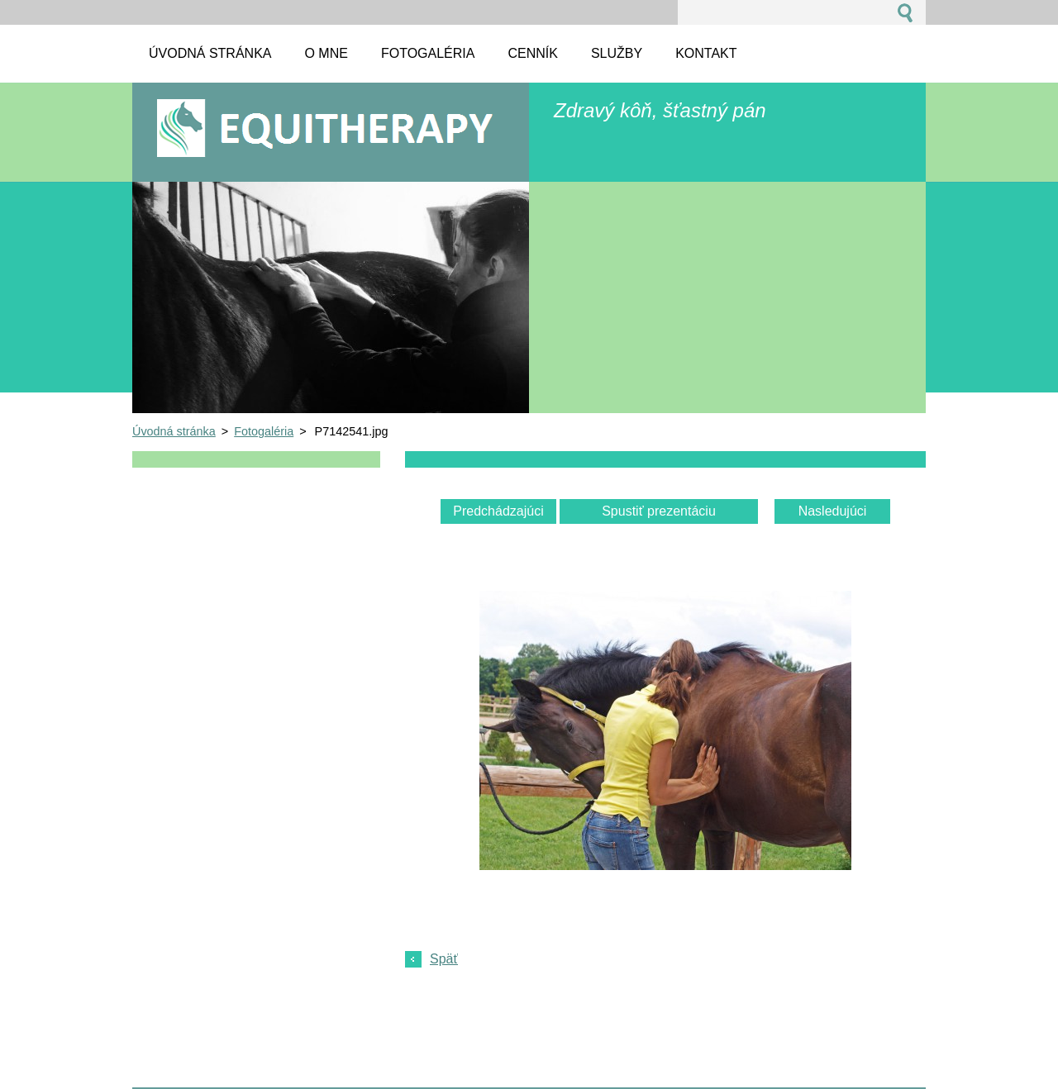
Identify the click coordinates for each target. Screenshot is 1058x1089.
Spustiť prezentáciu (659, 511)
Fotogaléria (263, 431)
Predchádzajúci (498, 511)
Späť (444, 959)
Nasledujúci (832, 511)
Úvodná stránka (174, 431)
